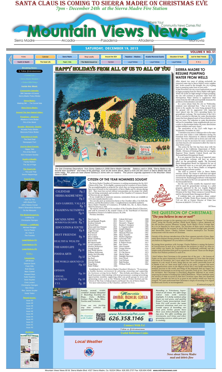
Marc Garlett (30, 271)
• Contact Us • (29, 75)
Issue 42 (29, 322)
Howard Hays (29, 274)
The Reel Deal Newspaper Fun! (29, 139)
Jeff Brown (29, 261)
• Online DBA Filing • (29, 82)
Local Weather (88, 341)
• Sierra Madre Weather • (29, 79)
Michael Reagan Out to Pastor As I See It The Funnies (29, 230)
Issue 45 (29, 314)
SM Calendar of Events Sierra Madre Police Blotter (29, 93)
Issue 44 (29, 317)
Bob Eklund (29, 269)
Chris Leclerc (29, 282)
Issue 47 (29, 308)
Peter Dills (29, 266)
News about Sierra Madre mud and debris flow (181, 354)
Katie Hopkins (29, 277)
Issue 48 (29, 306)
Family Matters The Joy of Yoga (30, 162)
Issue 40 (29, 327)
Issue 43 (29, 319)
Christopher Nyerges (29, 285)
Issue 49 (29, 303)
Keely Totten (30, 293)
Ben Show (29, 288)
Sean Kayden (29, 280)
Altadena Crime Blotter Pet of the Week (29, 119)
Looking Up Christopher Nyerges (29, 217)
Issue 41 (29, 325)
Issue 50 (29, 300)
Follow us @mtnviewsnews (133, 329)
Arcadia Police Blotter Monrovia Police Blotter (29, 129)
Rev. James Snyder (29, 290)
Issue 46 (29, 311)
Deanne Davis (29, 263)
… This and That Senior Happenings (29, 171)
